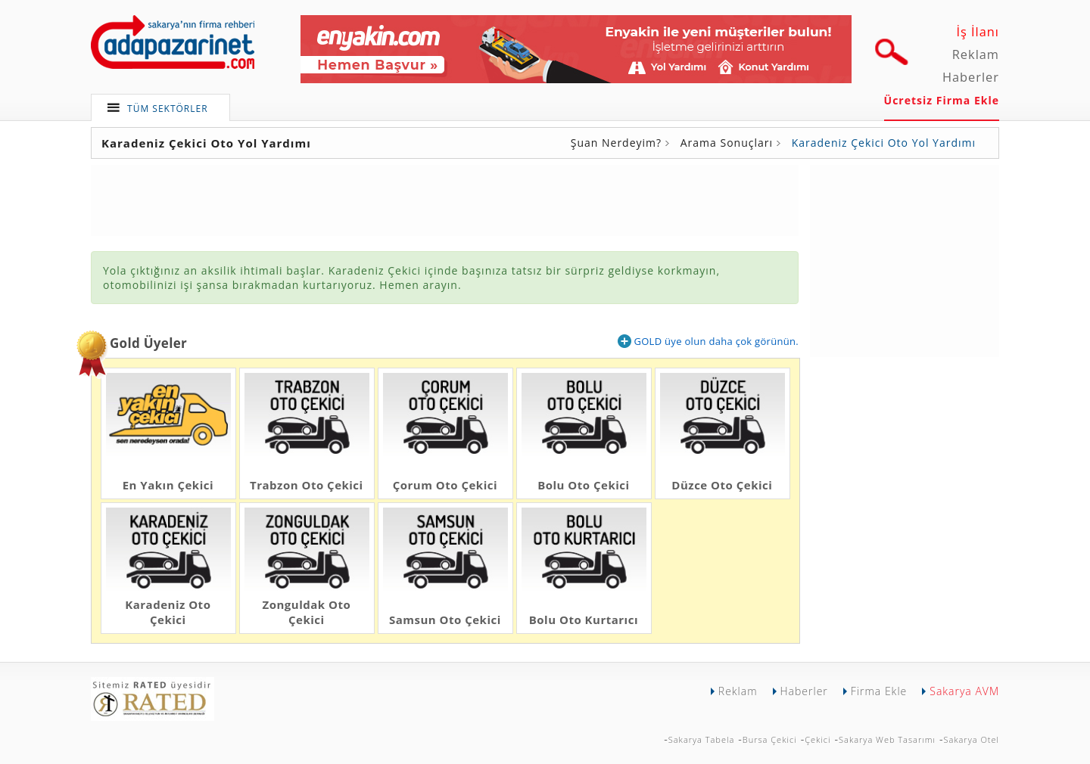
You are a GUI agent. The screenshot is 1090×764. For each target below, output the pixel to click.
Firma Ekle (879, 691)
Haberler (970, 77)
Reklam (975, 54)
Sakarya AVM (964, 691)
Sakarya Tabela (701, 739)
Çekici (817, 739)
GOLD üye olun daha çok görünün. (708, 341)
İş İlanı (977, 31)
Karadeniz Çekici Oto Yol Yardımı (884, 142)
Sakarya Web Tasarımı (887, 739)
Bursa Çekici (770, 739)
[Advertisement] (904, 259)
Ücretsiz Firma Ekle (941, 100)
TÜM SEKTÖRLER (167, 108)
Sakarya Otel (971, 739)
